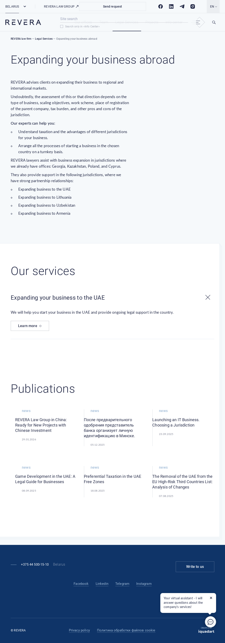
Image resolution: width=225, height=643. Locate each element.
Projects (151, 22)
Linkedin (102, 584)
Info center (173, 22)
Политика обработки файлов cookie (126, 630)
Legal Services (126, 22)
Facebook (81, 584)
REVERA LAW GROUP (61, 6)
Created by (206, 630)
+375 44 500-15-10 (35, 565)
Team (103, 22)
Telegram (122, 584)
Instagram (144, 584)
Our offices (83, 22)
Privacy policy (79, 630)
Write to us (195, 567)
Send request (112, 6)
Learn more (30, 326)
